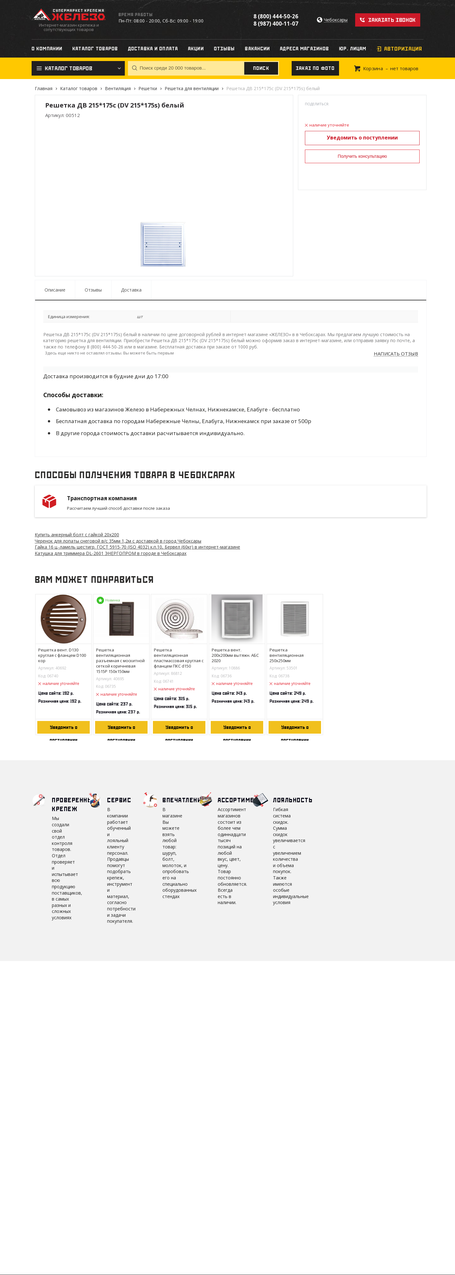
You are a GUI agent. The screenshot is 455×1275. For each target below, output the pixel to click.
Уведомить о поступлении (362, 137)
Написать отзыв (396, 353)
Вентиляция (118, 88)
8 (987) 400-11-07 (275, 23)
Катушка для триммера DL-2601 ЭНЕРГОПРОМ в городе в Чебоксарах (110, 553)
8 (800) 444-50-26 (275, 16)
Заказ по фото (315, 68)
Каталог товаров (78, 88)
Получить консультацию (362, 156)
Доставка (131, 290)
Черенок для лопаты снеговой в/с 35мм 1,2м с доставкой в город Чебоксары (118, 541)
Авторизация (403, 48)
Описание (55, 290)
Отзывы (93, 290)
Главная (43, 88)
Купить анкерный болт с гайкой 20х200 (77, 535)
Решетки (147, 88)
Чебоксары (336, 20)
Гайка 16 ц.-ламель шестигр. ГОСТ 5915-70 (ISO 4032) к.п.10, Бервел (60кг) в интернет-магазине (137, 547)
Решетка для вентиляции (192, 88)
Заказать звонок (392, 20)
